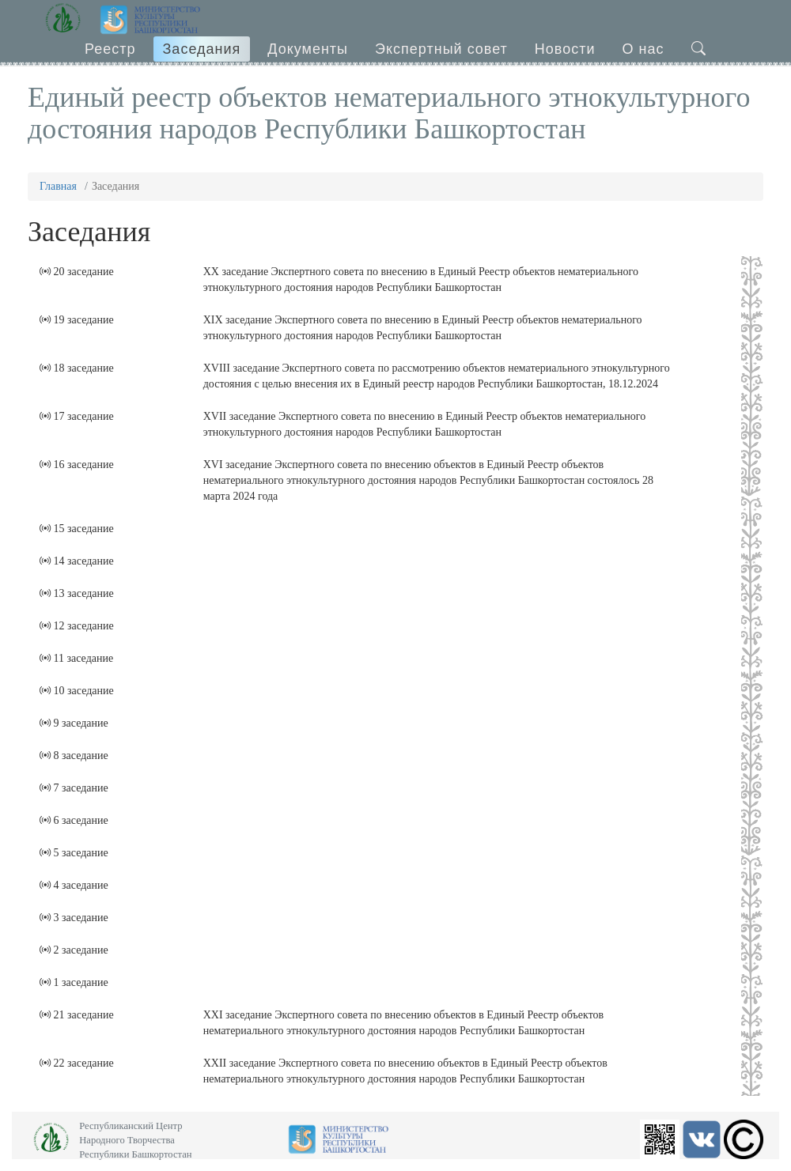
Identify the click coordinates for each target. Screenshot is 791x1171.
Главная (58, 186)
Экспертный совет (441, 49)
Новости (565, 49)
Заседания (202, 49)
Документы (307, 49)
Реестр (110, 49)
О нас (643, 49)
